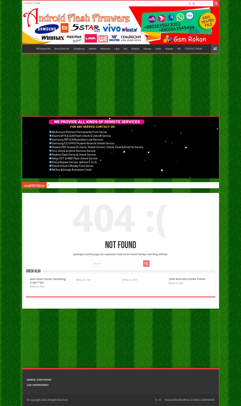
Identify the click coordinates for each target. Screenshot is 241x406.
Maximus (105, 48)
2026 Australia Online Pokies (187, 279)
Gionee (147, 48)
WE (179, 48)
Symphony (79, 48)
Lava (116, 48)
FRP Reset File (43, 48)
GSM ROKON (207, 399)
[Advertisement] (120, 85)
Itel (125, 48)
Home (29, 48)
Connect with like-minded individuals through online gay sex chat (80, 185)
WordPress (184, 399)
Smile (158, 48)
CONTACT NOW (32, 3)
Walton (92, 48)
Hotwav (135, 48)
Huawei (169, 48)
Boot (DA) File (62, 48)
